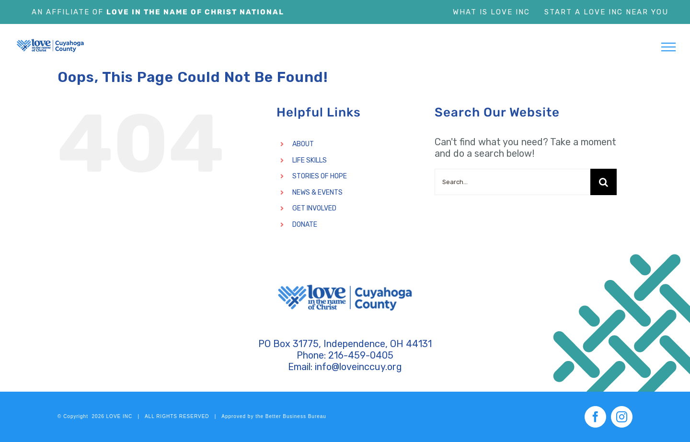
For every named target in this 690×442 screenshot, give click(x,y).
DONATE (304, 225)
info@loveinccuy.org (358, 366)
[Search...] (512, 182)
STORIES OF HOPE (319, 176)
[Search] (603, 182)
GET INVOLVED (314, 208)
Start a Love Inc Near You (606, 12)
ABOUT (303, 144)
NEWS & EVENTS (317, 192)
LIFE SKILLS (309, 160)
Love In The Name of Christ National (195, 12)
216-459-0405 (360, 355)
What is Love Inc (491, 12)
